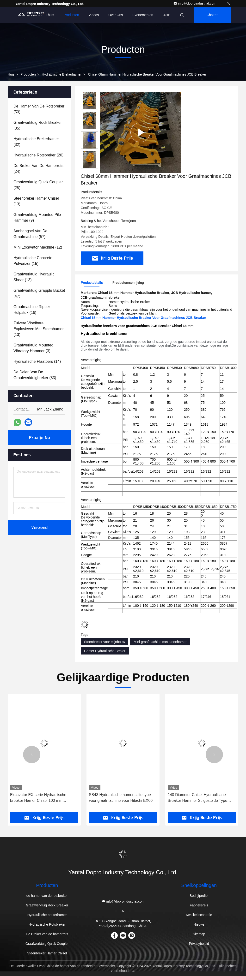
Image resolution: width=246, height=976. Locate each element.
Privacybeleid (199, 944)
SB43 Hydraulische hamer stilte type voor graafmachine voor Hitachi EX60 (121, 798)
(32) (36, 142)
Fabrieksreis (199, 905)
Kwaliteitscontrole (199, 915)
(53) (38, 109)
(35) (37, 125)
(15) (32, 261)
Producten (71, 15)
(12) (37, 247)
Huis (11, 74)
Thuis (50, 15)
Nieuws (198, 924)
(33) (34, 375)
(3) (33, 348)
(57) (30, 234)
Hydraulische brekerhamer (62, 74)
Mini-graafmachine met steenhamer (160, 642)
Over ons (115, 15)
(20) (38, 155)
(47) (39, 293)
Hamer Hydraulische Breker (104, 651)
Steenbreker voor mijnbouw (104, 642)
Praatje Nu (39, 437)
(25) (38, 185)
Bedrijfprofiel (199, 896)
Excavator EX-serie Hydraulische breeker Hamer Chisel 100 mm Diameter (38, 798)
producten (28, 74)
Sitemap (199, 934)
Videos (94, 15)
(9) (37, 217)
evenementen (142, 15)
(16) (31, 310)
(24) (38, 168)
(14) (37, 361)
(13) (36, 201)
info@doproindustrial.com (195, 3)
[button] (31, 754)
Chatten (212, 15)
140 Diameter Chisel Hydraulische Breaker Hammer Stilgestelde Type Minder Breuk (197, 798)
